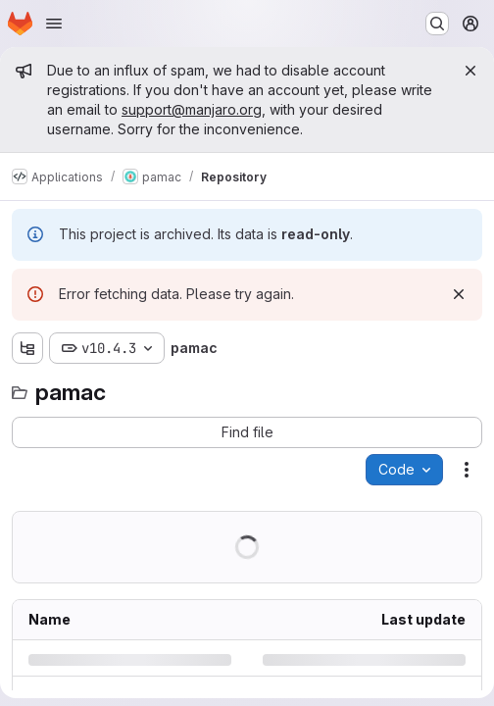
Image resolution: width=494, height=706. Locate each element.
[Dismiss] (458, 294)
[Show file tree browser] (27, 348)
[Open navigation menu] (54, 23)
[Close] (470, 70)
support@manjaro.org (192, 109)
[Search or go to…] (437, 23)
